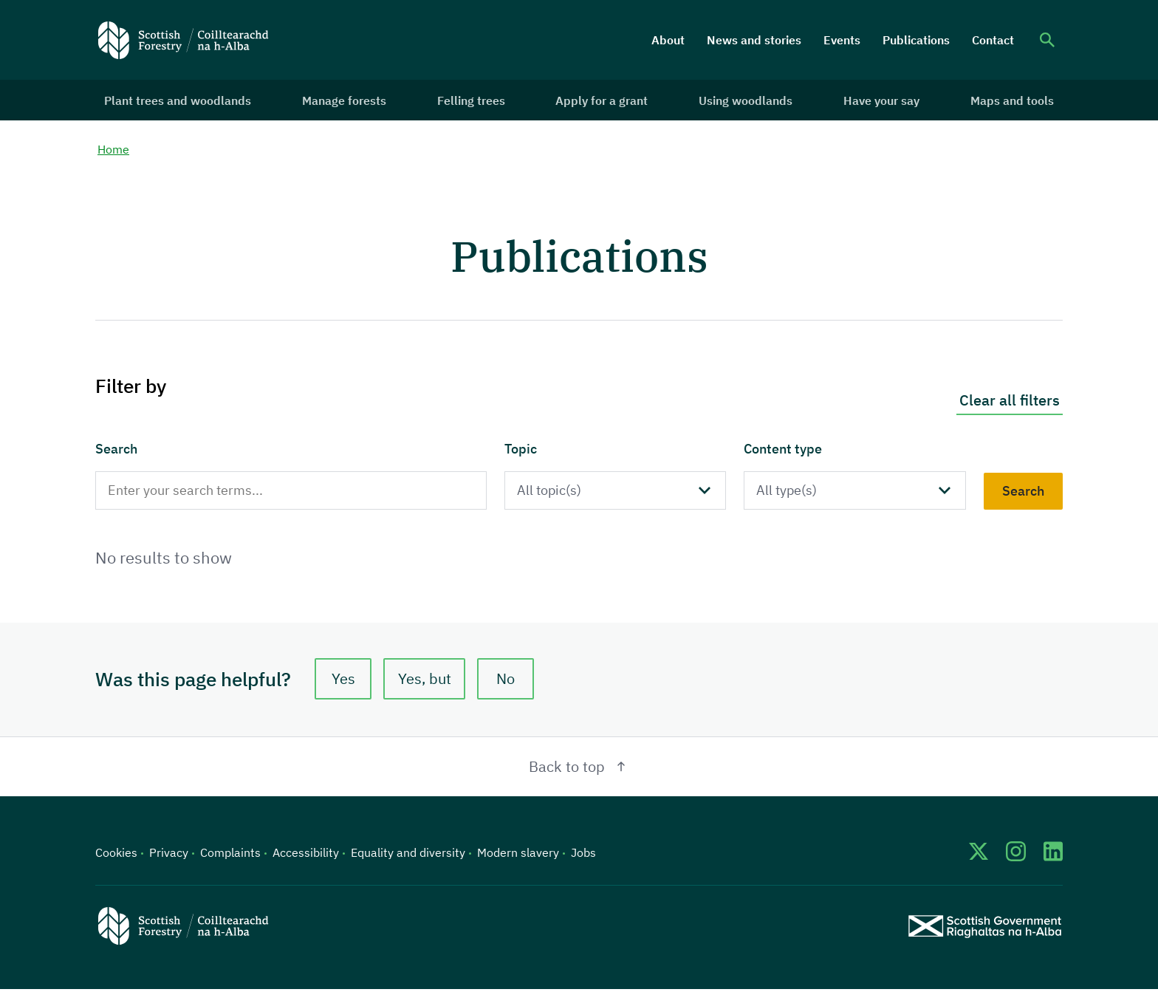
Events (841, 40)
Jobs (583, 855)
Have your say (880, 101)
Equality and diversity (408, 855)
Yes (343, 681)
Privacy (168, 855)
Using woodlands (745, 101)
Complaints (230, 855)
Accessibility (306, 855)
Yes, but (426, 681)
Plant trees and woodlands (180, 101)
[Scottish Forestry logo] (183, 40)
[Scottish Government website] (985, 928)
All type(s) (790, 492)
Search (116, 450)
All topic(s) (551, 492)
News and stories (754, 40)
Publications (916, 40)
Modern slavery (518, 855)
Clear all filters (1009, 402)
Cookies (116, 855)
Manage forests (346, 101)
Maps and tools (1009, 101)
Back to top (579, 769)
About (668, 40)
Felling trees (472, 101)
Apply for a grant (602, 101)
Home (113, 151)
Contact (993, 40)
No (508, 681)
